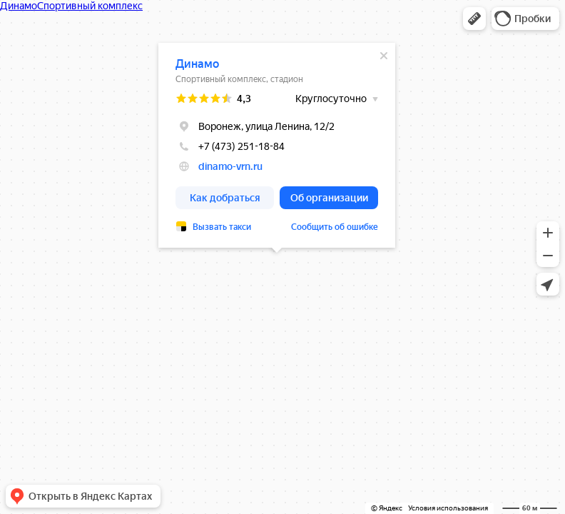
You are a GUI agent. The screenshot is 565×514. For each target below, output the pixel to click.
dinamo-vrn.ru (230, 166)
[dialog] (276, 145)
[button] (474, 18)
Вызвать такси (222, 227)
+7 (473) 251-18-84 (230, 146)
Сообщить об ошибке (334, 227)
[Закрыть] (384, 55)
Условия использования (448, 508)
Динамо (197, 64)
